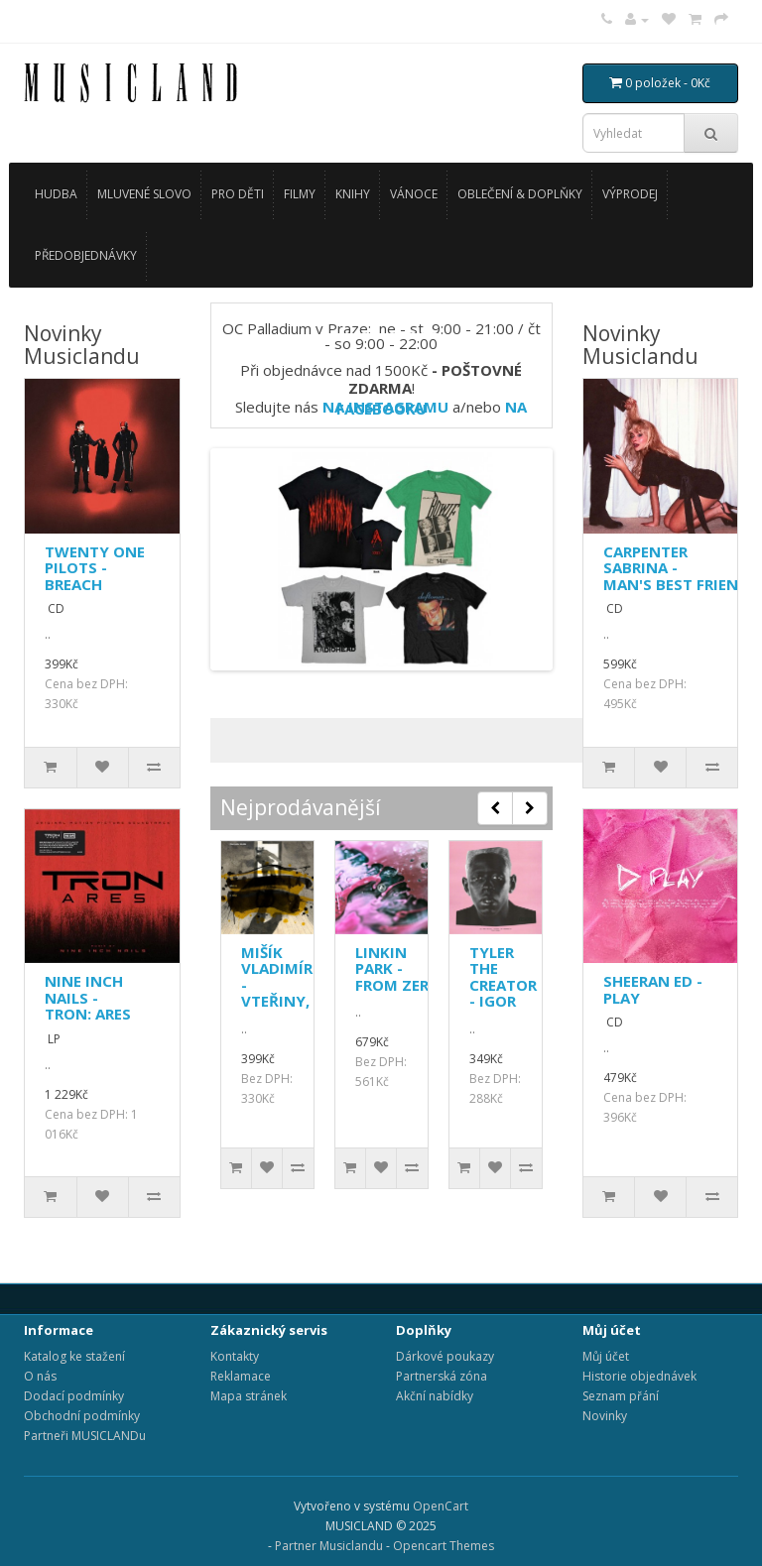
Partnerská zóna (441, 1376)
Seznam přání (620, 1395)
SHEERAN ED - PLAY (652, 989)
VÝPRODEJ (630, 193)
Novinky (604, 1415)
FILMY (300, 193)
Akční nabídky (434, 1395)
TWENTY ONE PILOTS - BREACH (95, 568)
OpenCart (440, 1506)
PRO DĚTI (237, 193)
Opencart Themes (443, 1545)
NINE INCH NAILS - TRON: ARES (88, 997)
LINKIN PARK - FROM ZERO (398, 968)
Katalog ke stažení (74, 1356)
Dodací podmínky (74, 1395)
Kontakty (234, 1356)
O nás (40, 1376)
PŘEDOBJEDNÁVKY (86, 255)
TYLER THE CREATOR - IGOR (503, 977)
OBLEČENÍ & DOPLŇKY (519, 193)
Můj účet (605, 1356)
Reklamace (240, 1376)
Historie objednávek (639, 1376)
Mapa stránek (248, 1395)
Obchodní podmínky (82, 1415)
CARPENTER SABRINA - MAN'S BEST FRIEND (676, 568)
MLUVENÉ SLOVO (144, 193)
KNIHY (352, 193)
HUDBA (56, 193)
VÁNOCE (414, 193)
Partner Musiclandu (329, 1545)
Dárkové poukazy (445, 1356)
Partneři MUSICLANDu (85, 1435)
